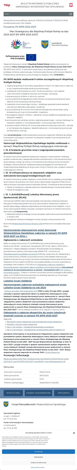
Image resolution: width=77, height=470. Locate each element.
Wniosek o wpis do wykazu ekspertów (22, 324)
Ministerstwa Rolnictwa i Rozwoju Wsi (27, 224)
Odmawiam (38, 457)
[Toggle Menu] (70, 14)
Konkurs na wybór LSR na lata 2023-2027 (21, 291)
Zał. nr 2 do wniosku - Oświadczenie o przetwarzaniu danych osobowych (36, 330)
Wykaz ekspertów (52, 352)
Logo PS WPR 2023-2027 (23, 362)
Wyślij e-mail (15, 393)
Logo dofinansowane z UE (55, 362)
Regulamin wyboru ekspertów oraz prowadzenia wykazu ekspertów (34, 322)
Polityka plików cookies (37, 467)
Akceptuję (38, 451)
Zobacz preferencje (38, 462)
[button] (74, 433)
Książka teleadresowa (38, 393)
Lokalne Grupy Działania (18, 280)
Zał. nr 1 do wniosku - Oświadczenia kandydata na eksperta (30, 327)
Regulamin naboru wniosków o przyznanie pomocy (40, 267)
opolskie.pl (64, 393)
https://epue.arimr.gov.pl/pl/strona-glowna (20, 254)
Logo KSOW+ (39, 362)
